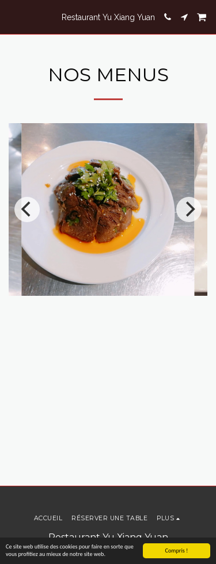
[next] (189, 209)
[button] (12, 17)
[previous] (27, 209)
